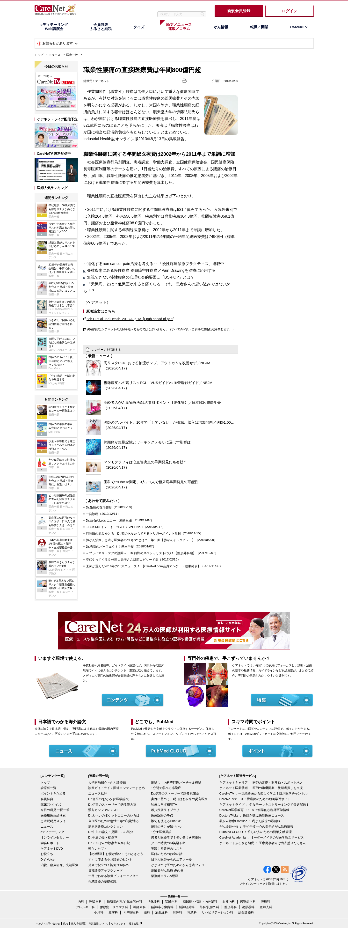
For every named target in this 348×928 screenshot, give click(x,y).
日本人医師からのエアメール (171, 859)
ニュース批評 (97, 793)
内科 (81, 901)
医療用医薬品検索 (53, 815)
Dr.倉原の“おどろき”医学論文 (108, 799)
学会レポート (50, 843)
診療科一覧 (48, 788)
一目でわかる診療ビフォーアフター (113, 876)
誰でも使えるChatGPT (167, 821)
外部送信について (98, 923)
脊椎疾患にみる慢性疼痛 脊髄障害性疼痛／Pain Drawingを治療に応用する (151, 270)
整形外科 (230, 907)
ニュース (54, 55)
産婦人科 (266, 907)
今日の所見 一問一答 (55, 810)
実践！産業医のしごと (166, 848)
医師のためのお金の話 (166, 854)
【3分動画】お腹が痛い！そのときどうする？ (118, 854)
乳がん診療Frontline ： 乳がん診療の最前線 (250, 821)
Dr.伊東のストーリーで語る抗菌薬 (175, 793)
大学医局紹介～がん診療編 (107, 782)
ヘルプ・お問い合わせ (48, 923)
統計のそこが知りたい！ (168, 826)
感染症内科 (248, 901)
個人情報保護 (78, 923)
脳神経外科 (187, 907)
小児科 (98, 912)
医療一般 (72, 55)
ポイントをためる (53, 793)
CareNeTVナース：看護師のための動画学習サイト (255, 799)
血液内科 (228, 901)
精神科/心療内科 (162, 907)
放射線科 (161, 912)
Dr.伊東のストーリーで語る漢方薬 (112, 804)
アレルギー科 (85, 907)
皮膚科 (113, 912)
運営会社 (133, 923)
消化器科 (153, 901)
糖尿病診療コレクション (105, 826)
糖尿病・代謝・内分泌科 (200, 901)
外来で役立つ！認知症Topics (108, 865)
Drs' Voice (48, 859)
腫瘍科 (265, 901)
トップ (39, 55)
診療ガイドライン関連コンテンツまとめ (116, 788)
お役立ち (47, 854)
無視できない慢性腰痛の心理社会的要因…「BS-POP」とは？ (140, 277)
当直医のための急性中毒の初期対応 (113, 821)
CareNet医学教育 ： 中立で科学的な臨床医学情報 (254, 810)
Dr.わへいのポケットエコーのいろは (113, 815)
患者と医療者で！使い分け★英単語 (176, 837)
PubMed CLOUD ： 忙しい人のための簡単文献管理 (255, 832)
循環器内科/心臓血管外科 (124, 901)
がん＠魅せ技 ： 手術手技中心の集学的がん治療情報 (256, 826)
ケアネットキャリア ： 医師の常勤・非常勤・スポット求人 (261, 782)
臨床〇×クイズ (51, 804)
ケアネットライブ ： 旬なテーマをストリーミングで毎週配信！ (264, 804)
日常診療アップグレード (105, 870)
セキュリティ (118, 923)
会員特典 (47, 799)
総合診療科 (246, 912)
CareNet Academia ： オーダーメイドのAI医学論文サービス (261, 837)
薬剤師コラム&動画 (164, 876)
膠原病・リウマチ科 (114, 907)
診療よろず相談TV (164, 804)
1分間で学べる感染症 (166, 788)
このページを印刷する (106, 349)
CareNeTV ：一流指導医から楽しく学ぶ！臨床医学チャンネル (263, 793)
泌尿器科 (248, 907)
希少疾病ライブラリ (165, 810)
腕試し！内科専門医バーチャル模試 (176, 782)
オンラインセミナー (55, 837)
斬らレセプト (97, 848)
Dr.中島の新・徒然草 (102, 837)
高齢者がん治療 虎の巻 (167, 870)
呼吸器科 (95, 901)
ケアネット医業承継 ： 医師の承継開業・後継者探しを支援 (261, 788)
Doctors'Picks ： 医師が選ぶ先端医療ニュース (251, 815)
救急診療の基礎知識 (102, 881)
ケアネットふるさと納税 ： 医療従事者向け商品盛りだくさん (262, 843)
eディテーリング (52, 832)
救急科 (192, 912)
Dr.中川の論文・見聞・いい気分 (110, 832)
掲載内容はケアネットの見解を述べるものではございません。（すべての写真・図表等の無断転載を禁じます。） (161, 329)
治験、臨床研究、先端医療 (59, 865)
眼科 (147, 912)
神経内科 (139, 907)
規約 (65, 923)
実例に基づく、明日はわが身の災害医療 (179, 799)
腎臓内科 (171, 901)
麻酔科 (177, 912)
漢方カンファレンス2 (103, 810)
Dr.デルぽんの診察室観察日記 (109, 843)
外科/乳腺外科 (209, 907)
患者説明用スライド (55, 821)
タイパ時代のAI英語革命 (168, 843)
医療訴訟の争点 (162, 815)
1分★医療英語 (161, 832)
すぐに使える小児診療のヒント (110, 859)
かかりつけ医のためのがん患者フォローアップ (181, 865)
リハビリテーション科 (217, 912)
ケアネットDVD (52, 848)
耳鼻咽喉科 (131, 912)
